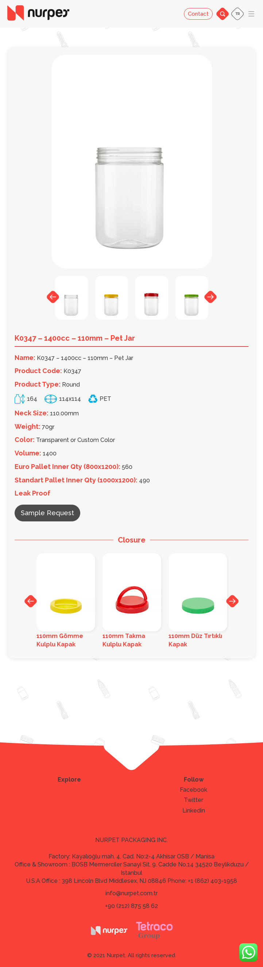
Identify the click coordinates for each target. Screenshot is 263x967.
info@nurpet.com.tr (131, 893)
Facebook (193, 790)
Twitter (193, 800)
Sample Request (47, 513)
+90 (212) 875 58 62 (131, 906)
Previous (53, 297)
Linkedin (193, 810)
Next (210, 297)
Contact (198, 14)
